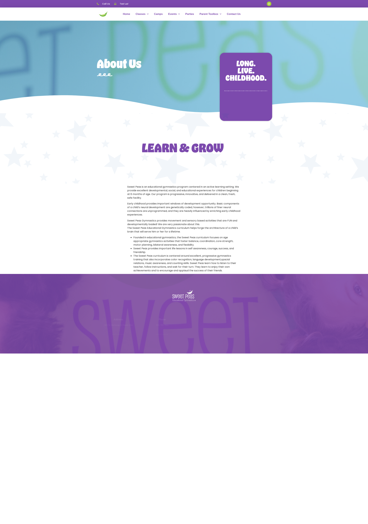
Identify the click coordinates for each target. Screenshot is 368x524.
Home (126, 14)
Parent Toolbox (210, 14)
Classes (142, 14)
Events (174, 14)
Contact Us (234, 14)
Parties (189, 14)
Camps (158, 14)
